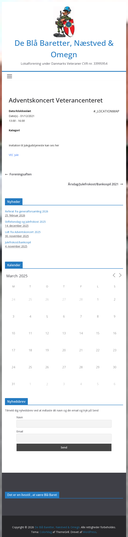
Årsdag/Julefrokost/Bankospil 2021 (95, 184)
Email (19, 431)
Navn (19, 417)
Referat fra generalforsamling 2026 (26, 211)
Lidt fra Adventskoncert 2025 (23, 232)
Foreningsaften (18, 174)
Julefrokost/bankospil (18, 242)
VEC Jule (14, 155)
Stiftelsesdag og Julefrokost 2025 (25, 221)
